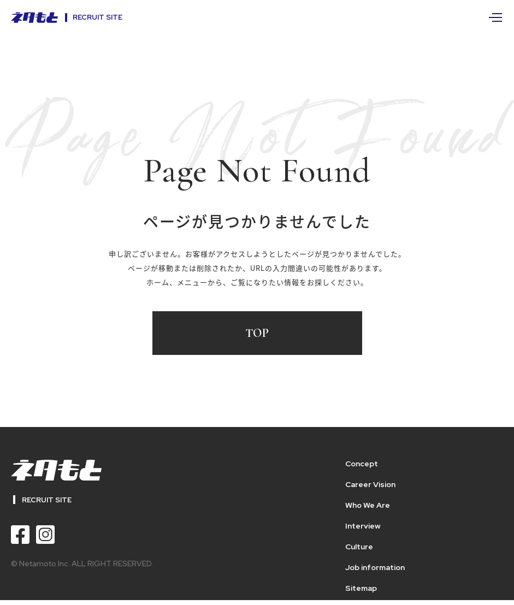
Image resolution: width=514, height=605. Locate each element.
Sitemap (361, 588)
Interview (363, 526)
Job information (375, 567)
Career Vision (370, 484)
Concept (361, 463)
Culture (359, 546)
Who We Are (367, 505)
